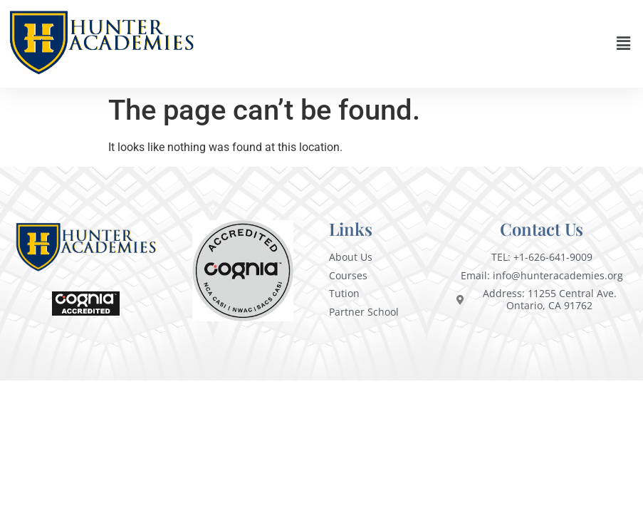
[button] (624, 43)
